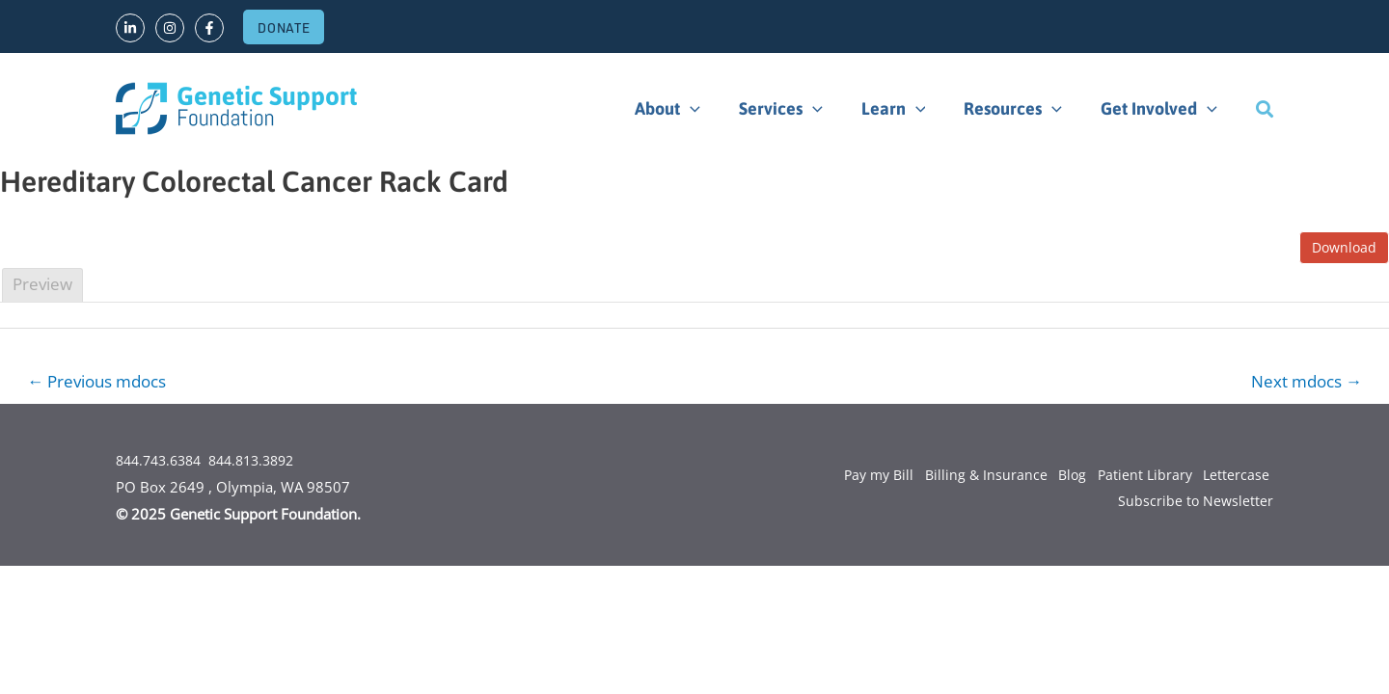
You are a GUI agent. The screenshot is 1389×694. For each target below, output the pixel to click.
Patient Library (1136, 477)
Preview (42, 284)
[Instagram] (169, 27)
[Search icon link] (1264, 108)
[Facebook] (209, 27)
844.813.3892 (265, 461)
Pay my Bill (852, 477)
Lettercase (1232, 477)
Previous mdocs (104, 381)
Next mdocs (1301, 381)
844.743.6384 (163, 461)
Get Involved (1161, 109)
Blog (1058, 477)
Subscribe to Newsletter (1194, 504)
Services (794, 109)
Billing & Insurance (966, 477)
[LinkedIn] (130, 27)
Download (1344, 247)
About (685, 109)
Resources (1018, 109)
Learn (903, 109)
